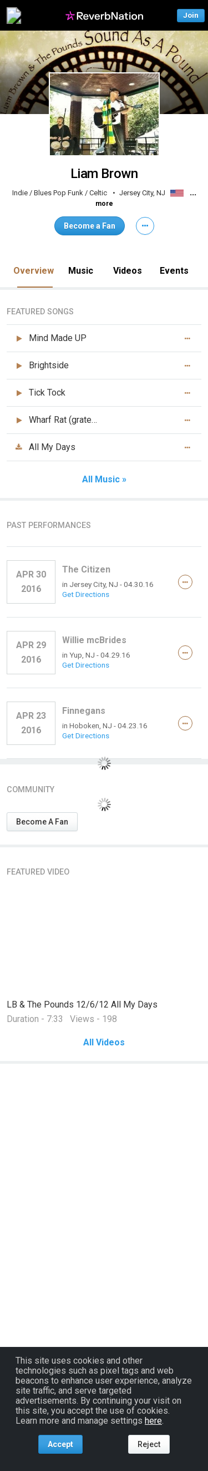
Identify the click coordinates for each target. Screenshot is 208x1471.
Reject (149, 1444)
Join (191, 15)
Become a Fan (89, 225)
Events (174, 270)
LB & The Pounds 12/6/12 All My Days (82, 1004)
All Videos (104, 1043)
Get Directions (85, 594)
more (104, 204)
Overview (33, 270)
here (153, 1420)
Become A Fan (42, 821)
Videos (127, 270)
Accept (60, 1444)
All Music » (104, 480)
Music (80, 270)
